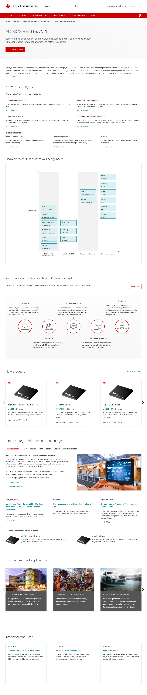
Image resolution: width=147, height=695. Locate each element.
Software (25, 303)
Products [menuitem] (9, 15)
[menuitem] (140, 15)
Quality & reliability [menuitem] (59, 15)
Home (8, 22)
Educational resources (98, 338)
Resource (120, 663)
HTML (13, 520)
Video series (26, 663)
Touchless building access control (26, 589)
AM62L (26, 402)
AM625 (95, 536)
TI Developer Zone (73, 303)
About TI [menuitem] (94, 15)
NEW (31, 536)
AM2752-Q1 (73, 402)
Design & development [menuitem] (40, 15)
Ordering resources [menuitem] (78, 15)
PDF (7, 520)
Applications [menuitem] (22, 15)
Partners (122, 301)
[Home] (22, 6)
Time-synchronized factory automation (73, 589)
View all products (15, 49)
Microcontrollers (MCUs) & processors (35, 22)
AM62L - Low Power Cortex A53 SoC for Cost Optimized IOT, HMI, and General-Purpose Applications (24, 507)
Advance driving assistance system (120, 589)
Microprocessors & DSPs (63, 22)
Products (16, 22)
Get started (135, 286)
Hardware (49, 338)
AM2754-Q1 (120, 402)
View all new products (132, 372)
